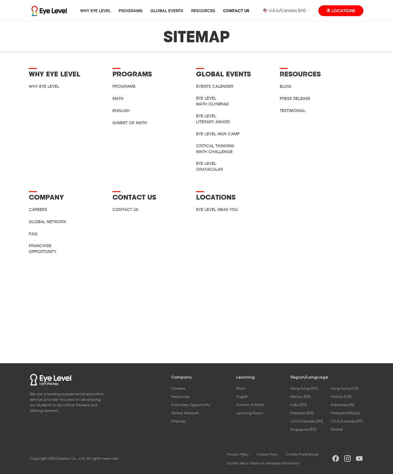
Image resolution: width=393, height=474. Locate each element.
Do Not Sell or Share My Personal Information (263, 463)
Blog (285, 86)
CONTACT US (236, 10)
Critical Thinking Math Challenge (215, 148)
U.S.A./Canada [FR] (347, 421)
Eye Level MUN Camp (218, 133)
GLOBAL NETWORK (47, 221)
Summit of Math (129, 122)
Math (118, 98)
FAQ (33, 233)
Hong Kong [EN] (304, 388)
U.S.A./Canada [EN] (284, 10)
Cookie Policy (267, 454)
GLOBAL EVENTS (166, 10)
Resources (180, 396)
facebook (336, 458)
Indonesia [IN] (342, 404)
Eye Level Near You (217, 209)
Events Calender (214, 86)
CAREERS (38, 209)
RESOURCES (203, 10)
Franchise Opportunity (42, 248)
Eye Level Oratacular (209, 166)
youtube (359, 458)
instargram (347, 458)
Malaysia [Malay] (345, 413)
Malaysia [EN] (302, 413)
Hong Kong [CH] (344, 388)
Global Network (185, 413)
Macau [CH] (341, 396)
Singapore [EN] (303, 429)
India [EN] (298, 404)
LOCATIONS (343, 10)
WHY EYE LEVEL (95, 10)
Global (336, 429)
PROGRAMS (130, 10)
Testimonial (292, 110)
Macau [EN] (300, 396)
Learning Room (249, 413)
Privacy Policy (238, 454)
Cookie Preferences (302, 454)
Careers (178, 388)
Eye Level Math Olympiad (212, 101)
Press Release (295, 98)
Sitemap (178, 421)
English (121, 110)
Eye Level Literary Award (213, 118)
